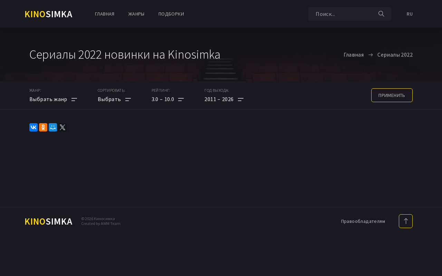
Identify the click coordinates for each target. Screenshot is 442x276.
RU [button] (410, 14)
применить (391, 95)
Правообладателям (363, 221)
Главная (105, 14)
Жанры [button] (136, 14)
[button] (168, 99)
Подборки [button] (171, 14)
